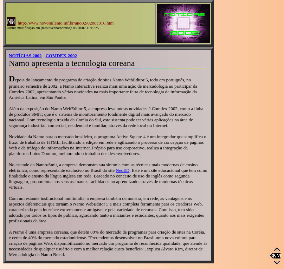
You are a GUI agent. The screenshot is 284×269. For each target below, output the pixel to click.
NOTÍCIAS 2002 (25, 55)
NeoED (122, 170)
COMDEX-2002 (61, 55)
